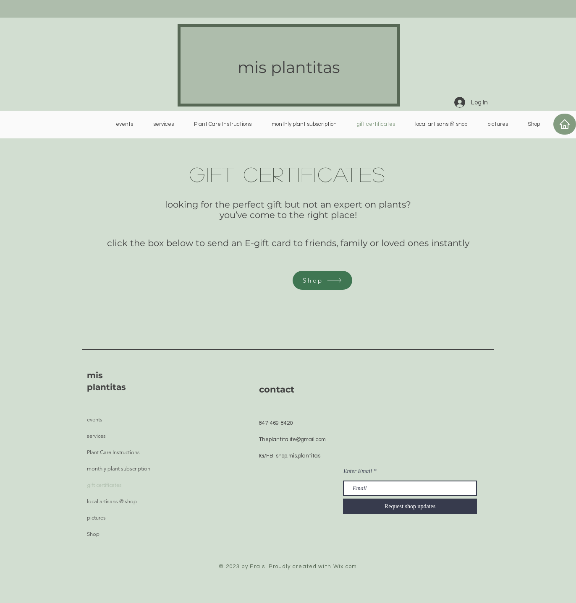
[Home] (564, 124)
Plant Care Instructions (113, 452)
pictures (96, 518)
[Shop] (322, 280)
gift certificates (104, 485)
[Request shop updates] (410, 506)
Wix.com (345, 566)
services (96, 436)
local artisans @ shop (112, 501)
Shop (93, 534)
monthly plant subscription (118, 468)
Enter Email (357, 471)
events (94, 419)
